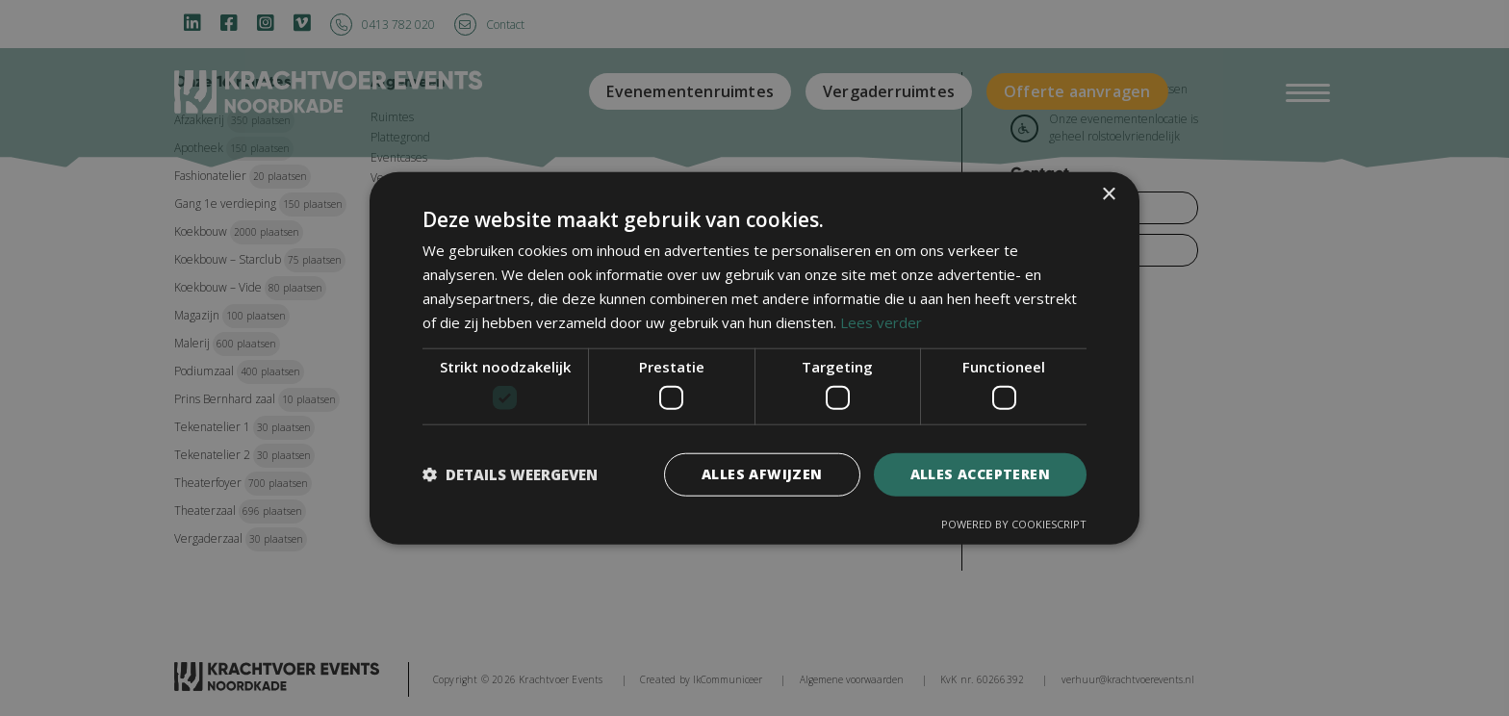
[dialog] (754, 358)
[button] (510, 474)
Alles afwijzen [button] (762, 474)
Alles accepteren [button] (980, 474)
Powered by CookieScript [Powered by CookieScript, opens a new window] (1014, 523)
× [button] (1108, 195)
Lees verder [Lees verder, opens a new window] (881, 321)
